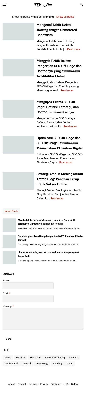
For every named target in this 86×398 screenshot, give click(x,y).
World (69, 363)
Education (35, 357)
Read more (73, 49)
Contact (22, 384)
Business (20, 357)
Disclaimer (56, 384)
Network (26, 363)
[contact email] (28, 298)
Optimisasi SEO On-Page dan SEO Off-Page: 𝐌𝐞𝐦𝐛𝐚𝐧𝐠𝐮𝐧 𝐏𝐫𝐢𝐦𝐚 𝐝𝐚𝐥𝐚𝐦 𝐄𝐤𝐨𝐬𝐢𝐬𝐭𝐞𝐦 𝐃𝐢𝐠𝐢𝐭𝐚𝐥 (60, 143)
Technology (42, 363)
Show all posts (65, 16)
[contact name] (28, 285)
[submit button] (9, 339)
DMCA (74, 384)
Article (8, 357)
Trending (57, 363)
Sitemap (33, 384)
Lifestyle (73, 357)
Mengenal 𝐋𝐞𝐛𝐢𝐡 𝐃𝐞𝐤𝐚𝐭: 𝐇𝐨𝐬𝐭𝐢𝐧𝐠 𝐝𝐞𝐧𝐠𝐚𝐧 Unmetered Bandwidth (57, 30)
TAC (66, 384)
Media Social (11, 363)
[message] (43, 319)
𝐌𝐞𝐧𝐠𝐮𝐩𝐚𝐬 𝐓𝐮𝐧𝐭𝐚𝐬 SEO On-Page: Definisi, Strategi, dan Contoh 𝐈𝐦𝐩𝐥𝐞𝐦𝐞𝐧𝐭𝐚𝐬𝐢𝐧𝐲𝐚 (58, 107)
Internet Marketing (55, 357)
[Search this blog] (81, 4)
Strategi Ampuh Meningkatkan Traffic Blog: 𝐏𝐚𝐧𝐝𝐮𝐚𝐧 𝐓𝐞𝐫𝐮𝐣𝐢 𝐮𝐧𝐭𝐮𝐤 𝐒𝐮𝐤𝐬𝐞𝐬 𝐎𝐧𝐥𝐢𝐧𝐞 (60, 179)
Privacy (44, 384)
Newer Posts (11, 211)
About (11, 384)
